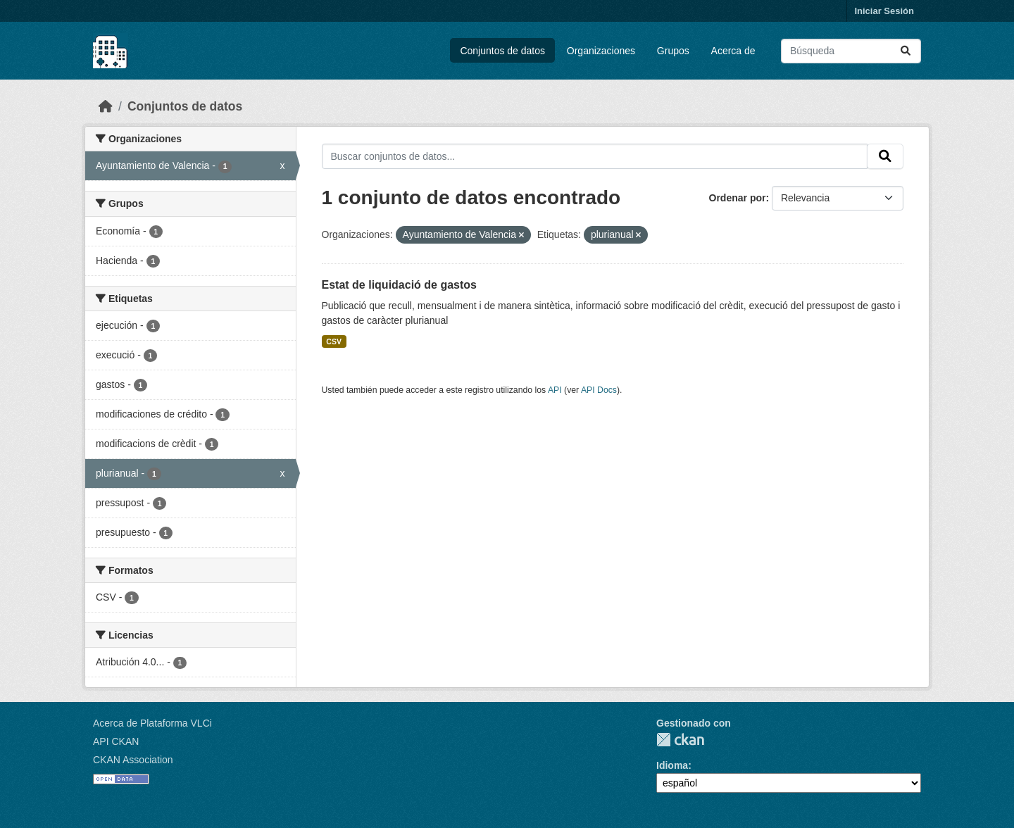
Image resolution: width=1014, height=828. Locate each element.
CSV (334, 341)
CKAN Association (133, 759)
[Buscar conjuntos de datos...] (851, 51)
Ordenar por (737, 197)
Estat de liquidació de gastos (399, 285)
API (555, 390)
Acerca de (733, 50)
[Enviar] (905, 51)
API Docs (599, 390)
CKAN (680, 739)
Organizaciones (601, 50)
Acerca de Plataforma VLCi (152, 723)
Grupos (673, 50)
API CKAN (116, 741)
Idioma (672, 765)
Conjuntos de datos (502, 50)
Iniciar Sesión (884, 11)
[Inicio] (106, 106)
